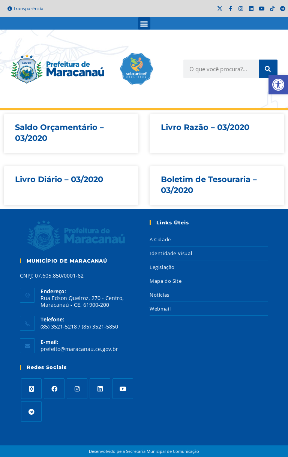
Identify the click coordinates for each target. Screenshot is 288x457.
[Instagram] (77, 388)
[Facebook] (54, 388)
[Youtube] (122, 388)
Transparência (26, 8)
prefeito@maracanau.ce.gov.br (79, 348)
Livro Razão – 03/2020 (205, 127)
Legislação (162, 267)
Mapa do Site (166, 281)
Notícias (160, 294)
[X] (31, 388)
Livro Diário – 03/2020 (59, 179)
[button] (144, 23)
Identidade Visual (171, 253)
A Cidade (160, 239)
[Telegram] (31, 411)
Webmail (160, 308)
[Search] (268, 69)
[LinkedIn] (100, 388)
